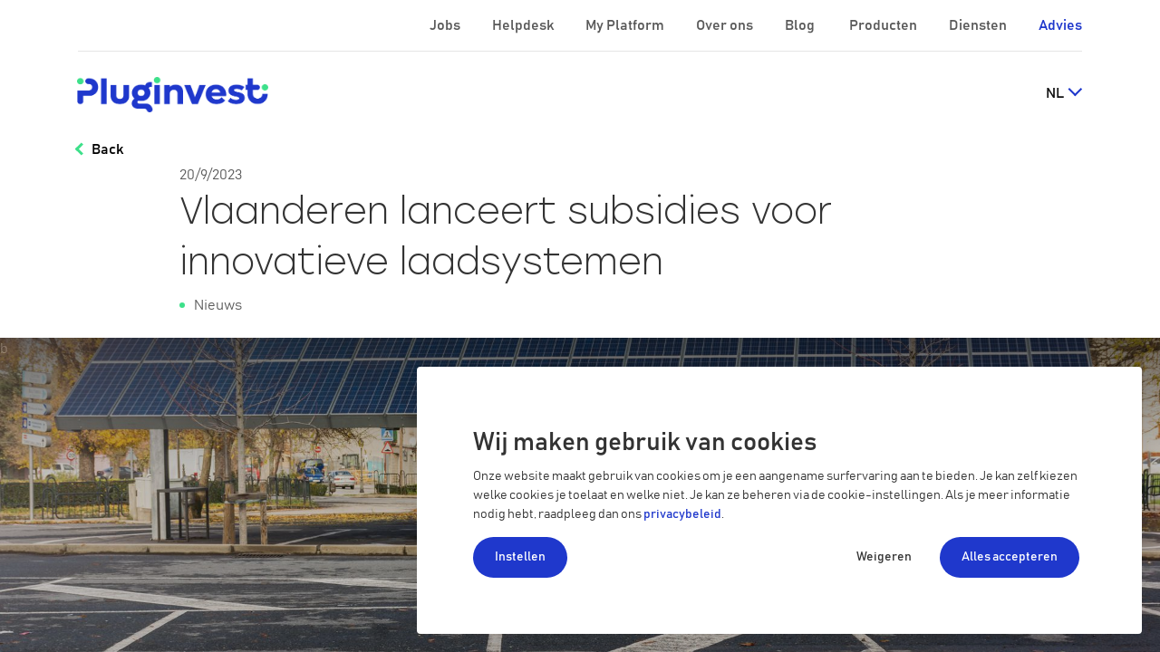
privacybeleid (682, 514)
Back (107, 149)
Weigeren (884, 557)
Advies (1060, 25)
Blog (801, 25)
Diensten (979, 25)
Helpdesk (524, 25)
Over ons (726, 25)
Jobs (446, 25)
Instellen (520, 557)
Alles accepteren (1010, 557)
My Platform (624, 25)
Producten (884, 25)
